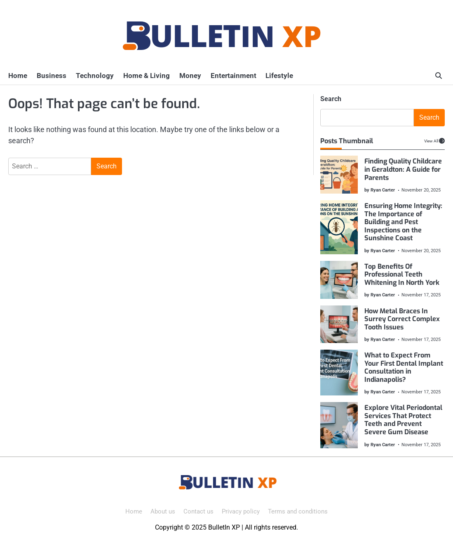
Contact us (198, 511)
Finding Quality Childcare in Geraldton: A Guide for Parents (402, 169)
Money (189, 75)
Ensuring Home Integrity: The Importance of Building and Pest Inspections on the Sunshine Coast (403, 221)
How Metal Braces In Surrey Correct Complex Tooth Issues (401, 319)
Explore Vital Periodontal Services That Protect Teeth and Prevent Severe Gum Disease (403, 419)
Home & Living (145, 75)
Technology (94, 75)
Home (17, 75)
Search (330, 99)
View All (431, 141)
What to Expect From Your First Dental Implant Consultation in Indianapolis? (403, 367)
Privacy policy (241, 511)
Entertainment (231, 75)
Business (51, 75)
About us (162, 511)
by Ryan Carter (379, 190)
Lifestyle (277, 75)
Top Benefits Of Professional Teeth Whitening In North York (401, 274)
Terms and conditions (298, 511)
